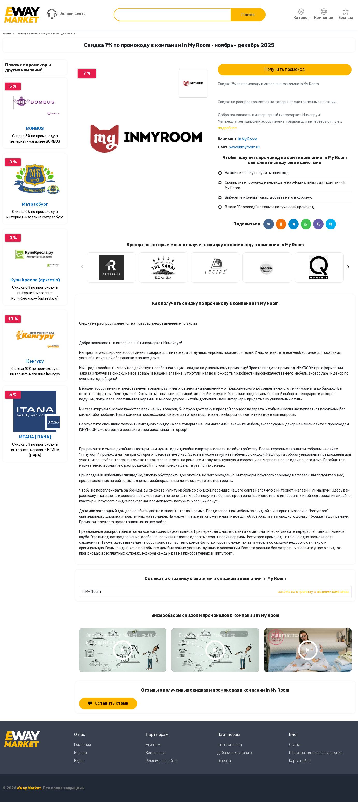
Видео (79, 761)
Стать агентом (229, 745)
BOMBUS (35, 128)
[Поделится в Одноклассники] (281, 224)
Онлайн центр (66, 14)
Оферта (224, 761)
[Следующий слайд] (348, 268)
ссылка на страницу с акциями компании (313, 592)
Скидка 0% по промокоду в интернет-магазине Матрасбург (34, 214)
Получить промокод (284, 69)
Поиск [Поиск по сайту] (248, 14)
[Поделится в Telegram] (293, 224)
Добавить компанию (234, 753)
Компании (323, 14)
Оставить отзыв (108, 703)
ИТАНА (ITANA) (35, 436)
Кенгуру (35, 361)
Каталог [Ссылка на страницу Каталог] (7, 34)
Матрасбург (35, 204)
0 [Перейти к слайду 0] (146, 204)
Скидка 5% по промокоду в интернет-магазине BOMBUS (35, 139)
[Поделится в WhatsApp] (306, 224)
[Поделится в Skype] (331, 224)
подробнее (227, 128)
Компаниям (155, 753)
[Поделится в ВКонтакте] (268, 224)
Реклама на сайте (161, 761)
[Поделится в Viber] (318, 224)
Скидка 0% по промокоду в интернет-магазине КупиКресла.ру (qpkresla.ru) (35, 293)
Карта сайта (299, 761)
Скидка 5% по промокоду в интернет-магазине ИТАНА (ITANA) (35, 450)
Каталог (301, 14)
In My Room (247, 139)
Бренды (345, 14)
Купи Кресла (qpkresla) (35, 280)
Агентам (153, 745)
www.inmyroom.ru (244, 147)
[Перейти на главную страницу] (22, 15)
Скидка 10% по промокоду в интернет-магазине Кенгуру (35, 371)
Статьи (295, 745)
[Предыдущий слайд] (82, 268)
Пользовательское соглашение (315, 753)
